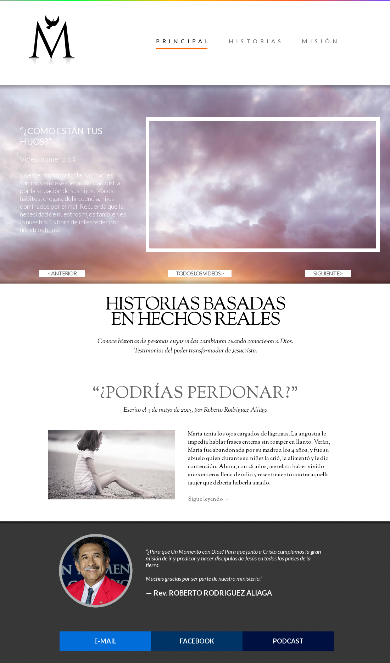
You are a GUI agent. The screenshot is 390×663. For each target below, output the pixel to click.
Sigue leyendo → (209, 499)
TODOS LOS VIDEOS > (200, 273)
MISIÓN (321, 41)
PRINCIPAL (183, 41)
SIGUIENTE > (327, 273)
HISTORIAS (256, 41)
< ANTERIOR (62, 273)
